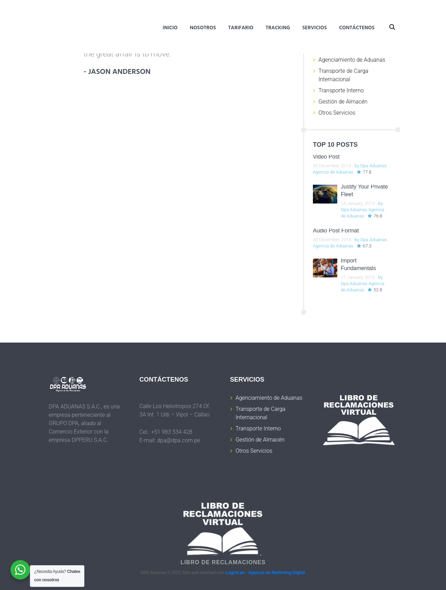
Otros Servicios (336, 112)
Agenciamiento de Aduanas (351, 59)
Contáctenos (357, 28)
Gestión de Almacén (342, 101)
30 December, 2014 (332, 165)
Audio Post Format (336, 230)
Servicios (314, 28)
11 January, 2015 (358, 277)
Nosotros (203, 28)
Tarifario (240, 28)
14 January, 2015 (358, 203)
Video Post (326, 157)
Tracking (278, 28)
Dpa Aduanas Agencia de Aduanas (350, 169)
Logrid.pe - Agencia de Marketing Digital (265, 572)
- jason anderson (118, 72)
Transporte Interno (341, 90)
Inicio (170, 28)
